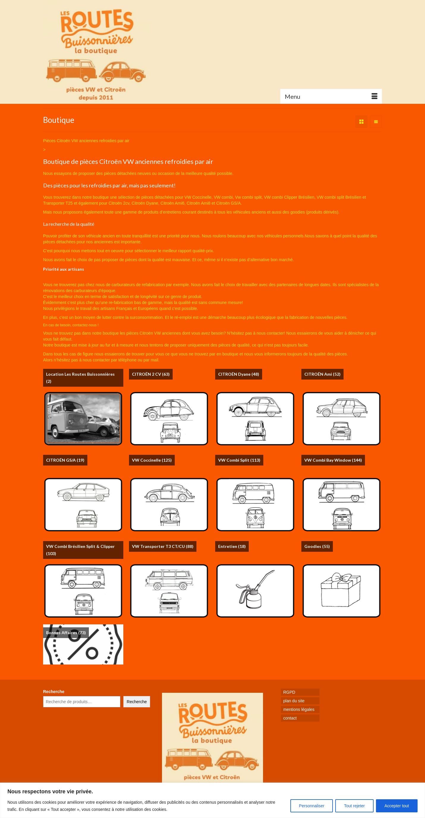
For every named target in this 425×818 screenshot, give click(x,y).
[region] (212, 800)
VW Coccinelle (198, 197)
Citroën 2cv (118, 203)
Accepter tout (397, 805)
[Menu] (331, 96)
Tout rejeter (354, 805)
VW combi (223, 197)
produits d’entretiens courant (170, 212)
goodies (297, 212)
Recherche (53, 691)
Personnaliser (312, 805)
